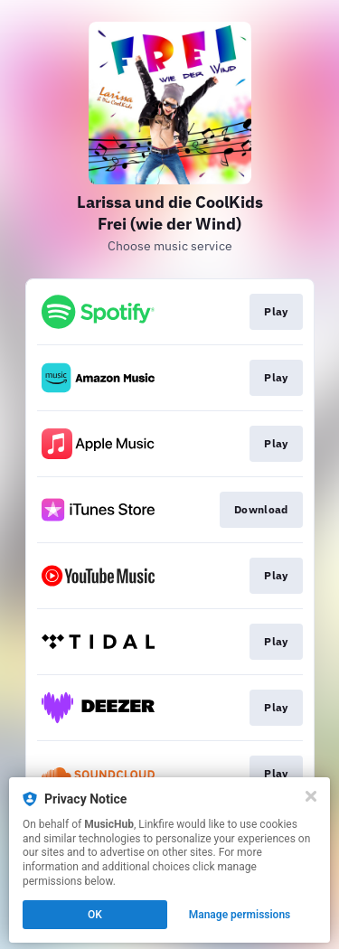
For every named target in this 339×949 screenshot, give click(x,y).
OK (95, 914)
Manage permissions (240, 914)
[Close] (311, 796)
